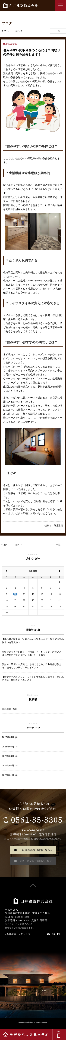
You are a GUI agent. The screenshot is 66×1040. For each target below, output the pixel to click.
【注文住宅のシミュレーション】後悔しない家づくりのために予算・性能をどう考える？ (33, 678)
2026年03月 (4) (9, 756)
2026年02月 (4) (9, 765)
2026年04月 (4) (9, 746)
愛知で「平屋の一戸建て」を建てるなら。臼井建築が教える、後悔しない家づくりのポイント (31, 666)
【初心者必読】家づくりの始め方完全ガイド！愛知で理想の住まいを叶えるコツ (33, 641)
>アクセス (24, 934)
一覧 (58, 31)
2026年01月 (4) (9, 775)
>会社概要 (11, 934)
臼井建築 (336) (9, 708)
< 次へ (4, 31)
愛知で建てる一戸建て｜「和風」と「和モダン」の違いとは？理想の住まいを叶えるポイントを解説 (31, 653)
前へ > (18, 31)
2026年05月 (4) (9, 737)
